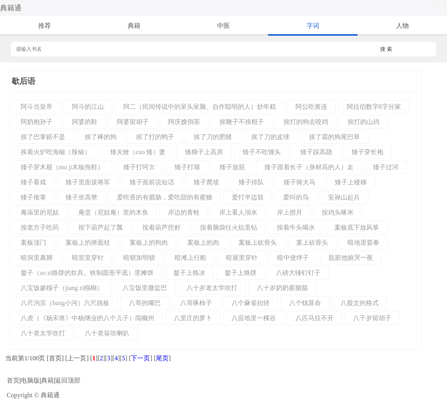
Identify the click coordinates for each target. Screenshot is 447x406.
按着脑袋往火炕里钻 (228, 227)
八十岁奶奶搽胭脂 (282, 287)
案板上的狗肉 (149, 242)
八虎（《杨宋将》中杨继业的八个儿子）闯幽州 (87, 318)
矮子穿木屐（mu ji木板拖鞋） (62, 167)
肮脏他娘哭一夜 (350, 257)
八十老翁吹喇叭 (107, 333)
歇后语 (23, 81)
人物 (402, 25)
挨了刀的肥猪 (213, 136)
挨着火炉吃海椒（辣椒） (56, 152)
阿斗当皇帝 (36, 106)
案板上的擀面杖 (88, 242)
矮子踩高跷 (316, 152)
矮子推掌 (33, 197)
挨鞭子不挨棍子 (242, 121)
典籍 (134, 25)
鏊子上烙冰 (189, 272)
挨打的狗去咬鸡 (306, 121)
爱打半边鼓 (248, 197)
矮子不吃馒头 (262, 152)
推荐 (44, 25)
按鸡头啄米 (338, 212)
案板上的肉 (203, 242)
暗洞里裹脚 (36, 257)
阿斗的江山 (88, 106)
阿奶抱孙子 (36, 121)
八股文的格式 (359, 303)
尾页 (162, 358)
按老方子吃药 (40, 227)
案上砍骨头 (312, 242)
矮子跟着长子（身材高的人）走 (309, 167)
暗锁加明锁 (139, 257)
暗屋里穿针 (242, 257)
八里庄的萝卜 (193, 318)
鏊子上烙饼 (241, 272)
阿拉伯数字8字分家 (374, 106)
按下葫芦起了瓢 (100, 227)
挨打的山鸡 (363, 121)
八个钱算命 (305, 303)
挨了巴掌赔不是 (43, 136)
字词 (313, 25)
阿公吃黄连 (311, 106)
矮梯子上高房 (204, 152)
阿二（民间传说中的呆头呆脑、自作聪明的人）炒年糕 (199, 106)
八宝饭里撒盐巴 (144, 287)
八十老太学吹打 (43, 333)
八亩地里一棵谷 (253, 318)
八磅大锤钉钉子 (298, 272)
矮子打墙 (187, 167)
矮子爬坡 (206, 182)
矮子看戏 (33, 182)
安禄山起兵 (344, 197)
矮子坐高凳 (81, 197)
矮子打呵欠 (139, 167)
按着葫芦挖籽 (161, 227)
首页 (13, 380)
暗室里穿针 (88, 257)
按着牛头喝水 (296, 227)
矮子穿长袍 (367, 152)
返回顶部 (67, 380)
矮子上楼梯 (351, 182)
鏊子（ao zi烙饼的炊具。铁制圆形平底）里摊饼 (87, 272)
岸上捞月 (289, 212)
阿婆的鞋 (84, 121)
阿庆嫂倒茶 (184, 121)
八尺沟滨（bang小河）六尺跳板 (65, 303)
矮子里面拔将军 (88, 182)
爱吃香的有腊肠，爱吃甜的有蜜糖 (164, 197)
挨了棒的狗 (101, 136)
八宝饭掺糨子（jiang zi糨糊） (62, 287)
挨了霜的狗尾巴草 (334, 136)
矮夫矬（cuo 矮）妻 (137, 152)
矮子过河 (385, 167)
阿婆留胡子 (133, 121)
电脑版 (30, 380)
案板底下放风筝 (356, 227)
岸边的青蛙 (184, 212)
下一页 (140, 358)
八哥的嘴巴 (145, 303)
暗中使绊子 (293, 257)
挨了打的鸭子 (155, 136)
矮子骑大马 (299, 182)
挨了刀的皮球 (270, 136)
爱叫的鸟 (296, 197)
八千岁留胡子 (372, 318)
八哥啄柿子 (196, 303)
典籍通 (10, 8)
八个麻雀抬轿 (250, 303)
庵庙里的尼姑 (40, 212)
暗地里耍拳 (363, 242)
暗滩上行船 (190, 257)
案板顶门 (33, 242)
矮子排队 (251, 182)
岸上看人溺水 (238, 212)
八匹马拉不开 (314, 318)
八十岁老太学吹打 (212, 287)
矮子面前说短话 (152, 182)
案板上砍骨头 (258, 242)
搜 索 (386, 49)
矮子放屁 (232, 167)
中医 (223, 25)
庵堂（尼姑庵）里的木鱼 (113, 212)
